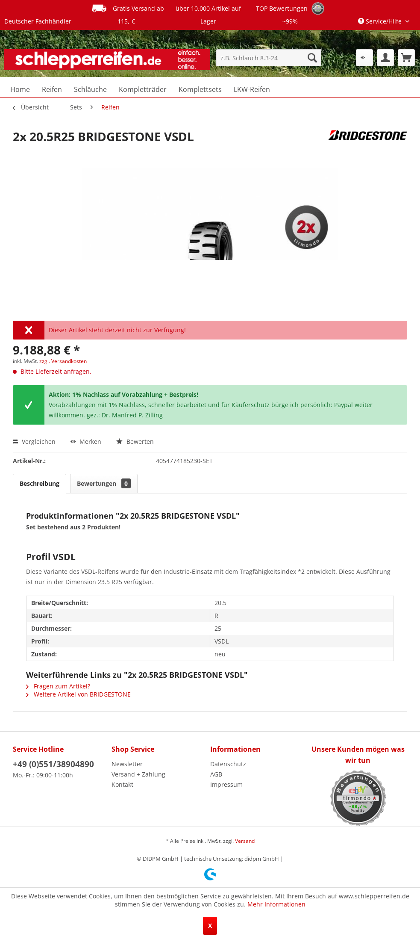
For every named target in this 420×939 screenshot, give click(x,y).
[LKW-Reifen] (252, 89)
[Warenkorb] (406, 57)
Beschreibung (39, 483)
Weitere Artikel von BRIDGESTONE (78, 694)
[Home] (20, 89)
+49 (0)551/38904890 (53, 764)
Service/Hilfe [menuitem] (380, 21)
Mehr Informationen (276, 904)
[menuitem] (268, 57)
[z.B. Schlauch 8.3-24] (268, 57)
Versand (245, 841)
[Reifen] (52, 89)
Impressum (226, 784)
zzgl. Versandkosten (63, 361)
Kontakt (122, 784)
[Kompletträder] (143, 89)
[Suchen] (312, 57)
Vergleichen (34, 441)
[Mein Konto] (385, 57)
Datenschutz (228, 764)
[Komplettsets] (200, 89)
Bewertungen (104, 483)
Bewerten (135, 441)
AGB (216, 774)
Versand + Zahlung (138, 774)
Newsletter (127, 764)
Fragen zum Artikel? (58, 686)
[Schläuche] (90, 89)
